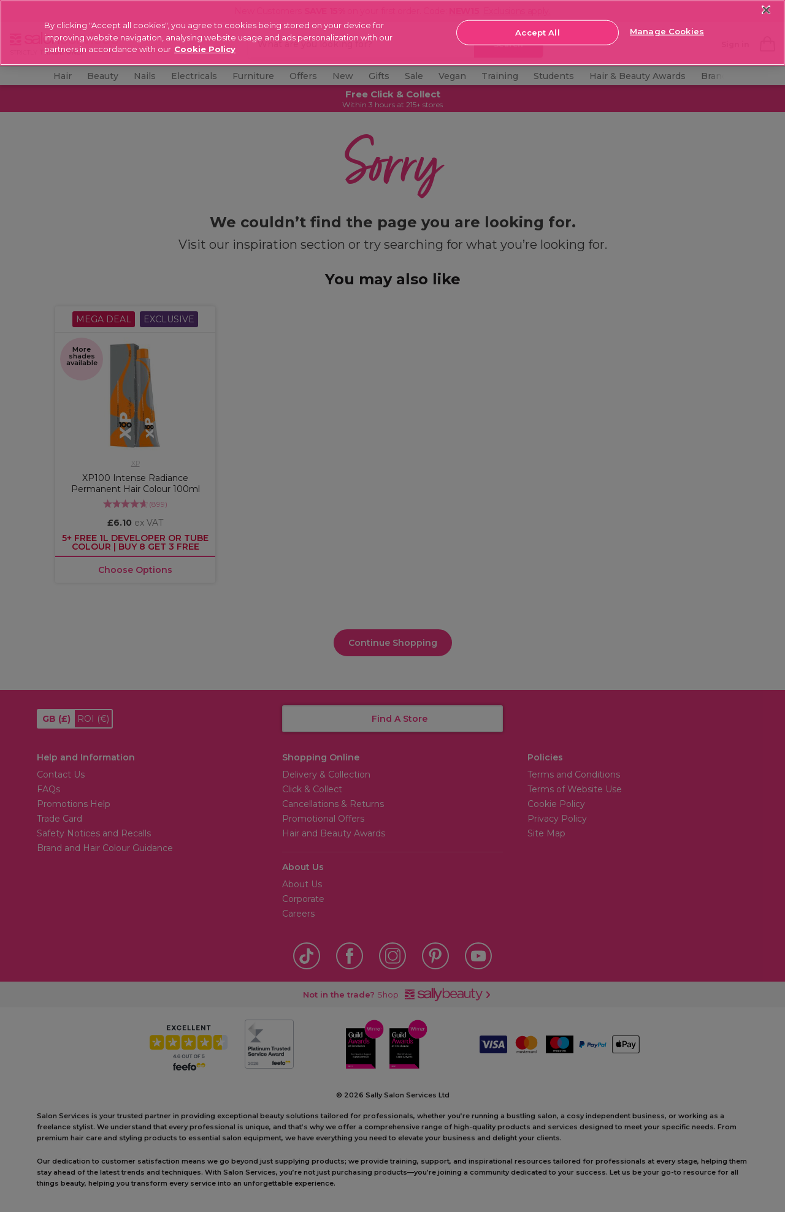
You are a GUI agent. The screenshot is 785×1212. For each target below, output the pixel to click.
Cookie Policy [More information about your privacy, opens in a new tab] (205, 49)
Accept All (537, 32)
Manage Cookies (667, 31)
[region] (392, 33)
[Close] (766, 10)
